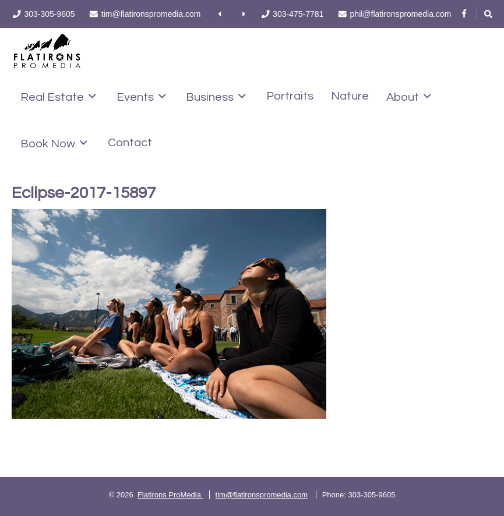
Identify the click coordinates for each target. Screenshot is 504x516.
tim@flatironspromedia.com (262, 494)
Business (216, 96)
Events (141, 96)
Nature (350, 96)
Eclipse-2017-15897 (84, 193)
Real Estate (58, 96)
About (408, 96)
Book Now (53, 143)
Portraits (289, 96)
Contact (130, 143)
